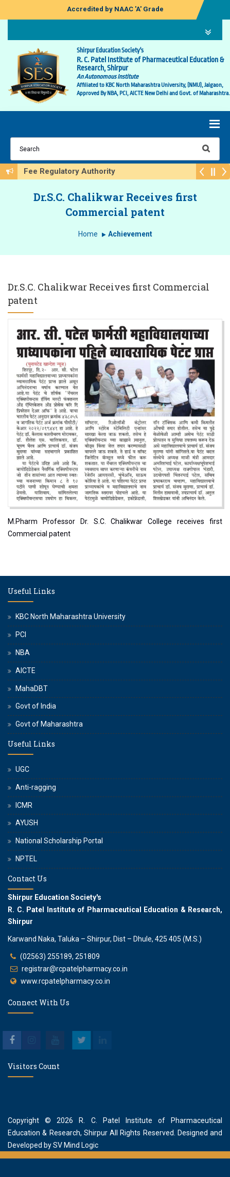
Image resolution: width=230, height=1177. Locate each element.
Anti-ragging (35, 787)
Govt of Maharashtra (49, 724)
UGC (22, 769)
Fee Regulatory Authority (72, 171)
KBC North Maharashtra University (70, 616)
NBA (22, 652)
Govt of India (35, 706)
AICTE (25, 670)
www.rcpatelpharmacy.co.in (65, 981)
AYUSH (26, 823)
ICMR (23, 805)
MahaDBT (31, 688)
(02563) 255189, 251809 (60, 956)
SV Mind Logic (75, 1145)
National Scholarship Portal (59, 841)
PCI (20, 634)
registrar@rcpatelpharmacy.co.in (75, 969)
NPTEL (26, 859)
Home (88, 234)
